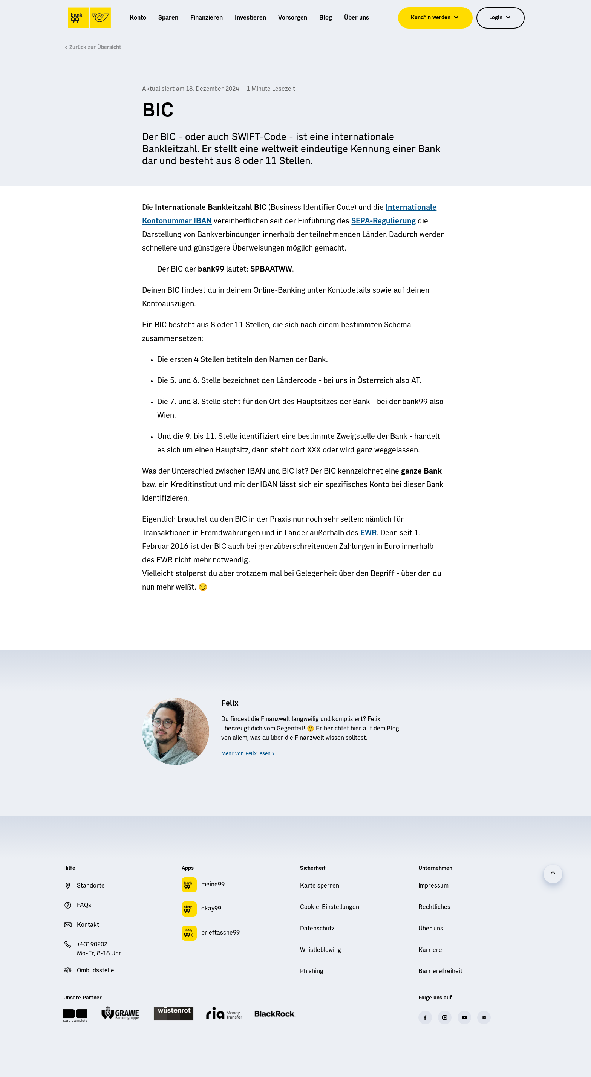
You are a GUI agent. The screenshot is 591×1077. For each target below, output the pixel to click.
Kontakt (88, 925)
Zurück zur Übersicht (92, 47)
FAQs (84, 905)
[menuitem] (138, 18)
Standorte (91, 886)
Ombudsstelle (95, 970)
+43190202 (92, 944)
